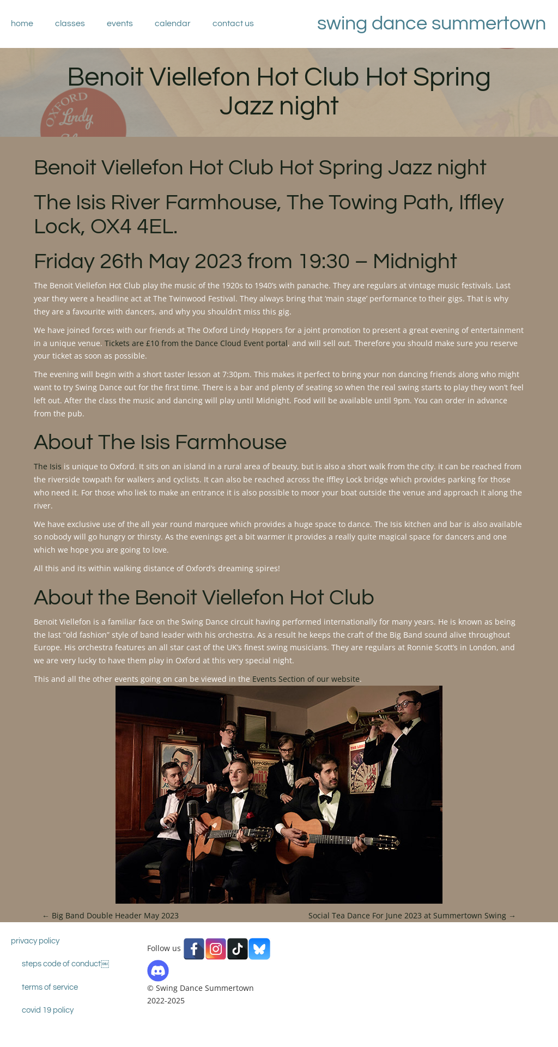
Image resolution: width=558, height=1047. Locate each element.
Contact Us (233, 23)
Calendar (173, 23)
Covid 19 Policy (48, 1010)
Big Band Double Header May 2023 (110, 915)
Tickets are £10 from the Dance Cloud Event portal (196, 343)
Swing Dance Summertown (431, 23)
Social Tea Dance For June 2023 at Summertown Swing (412, 915)
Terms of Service (50, 987)
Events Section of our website (306, 679)
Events (120, 23)
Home (22, 23)
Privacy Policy (35, 941)
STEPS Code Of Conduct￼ (65, 964)
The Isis (48, 466)
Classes (70, 23)
